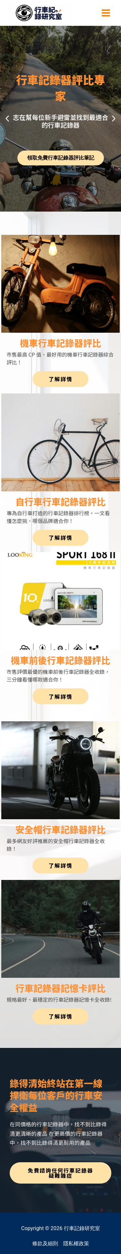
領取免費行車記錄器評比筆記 (60, 158)
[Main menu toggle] (106, 13)
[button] (7, 119)
